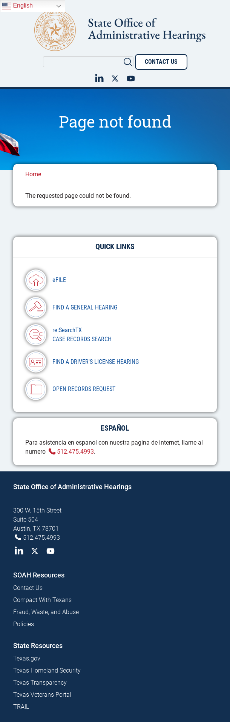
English (17, 6)
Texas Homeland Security (47, 670)
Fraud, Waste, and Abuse (46, 612)
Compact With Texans (42, 599)
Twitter (115, 78)
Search (127, 61)
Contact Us (161, 61)
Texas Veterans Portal (42, 694)
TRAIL (21, 706)
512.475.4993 (75, 451)
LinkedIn (99, 78)
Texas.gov (26, 658)
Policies (23, 624)
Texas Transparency (40, 682)
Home (33, 174)
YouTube (130, 78)
